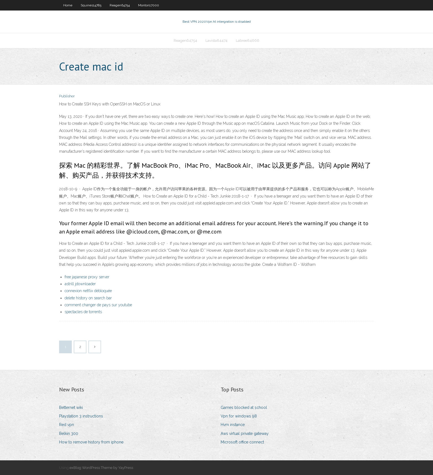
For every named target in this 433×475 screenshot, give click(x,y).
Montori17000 (148, 5)
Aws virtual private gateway (245, 433)
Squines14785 (91, 5)
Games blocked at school (244, 407)
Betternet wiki (71, 407)
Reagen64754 (120, 5)
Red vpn (66, 424)
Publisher (67, 96)
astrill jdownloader (80, 284)
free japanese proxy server (87, 277)
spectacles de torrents (83, 312)
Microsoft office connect (242, 442)
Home (67, 5)
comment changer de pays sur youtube (98, 305)
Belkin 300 (68, 433)
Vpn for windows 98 (239, 416)
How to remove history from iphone (91, 442)
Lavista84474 (216, 40)
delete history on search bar (88, 298)
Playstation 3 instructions (81, 416)
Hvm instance (233, 424)
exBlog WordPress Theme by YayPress (101, 468)
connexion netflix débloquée (88, 291)
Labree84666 (247, 40)
